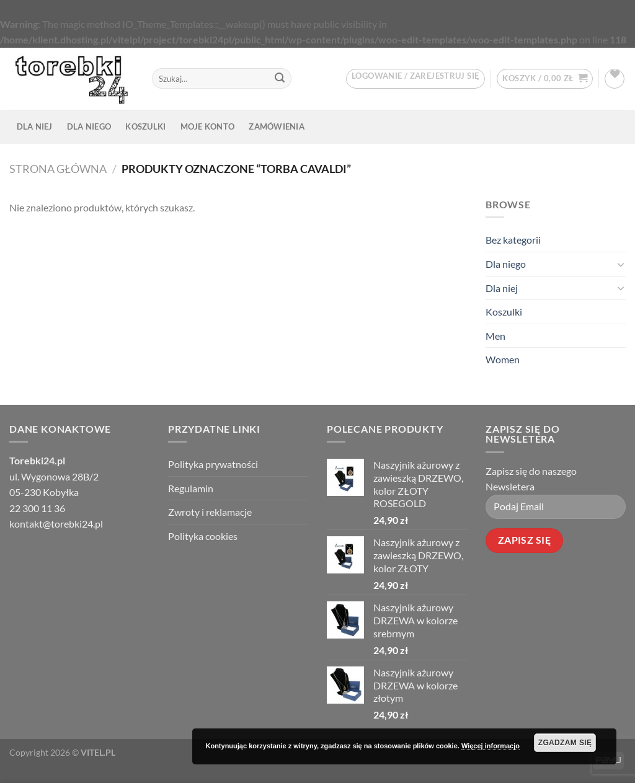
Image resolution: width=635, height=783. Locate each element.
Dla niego (89, 126)
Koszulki (145, 126)
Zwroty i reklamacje (210, 512)
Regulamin (190, 488)
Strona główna (58, 168)
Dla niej (35, 126)
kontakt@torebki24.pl (56, 523)
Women (503, 359)
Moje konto (207, 126)
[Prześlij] (279, 78)
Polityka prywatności (213, 464)
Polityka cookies (203, 536)
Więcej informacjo (490, 746)
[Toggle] (621, 263)
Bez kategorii (513, 240)
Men (495, 336)
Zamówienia (276, 126)
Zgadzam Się (565, 742)
